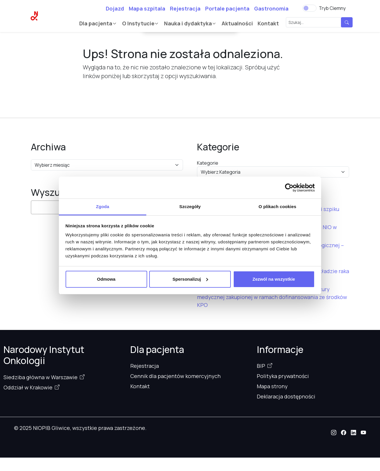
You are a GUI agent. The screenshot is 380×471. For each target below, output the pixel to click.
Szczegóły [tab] (189, 206)
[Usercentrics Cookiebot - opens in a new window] (289, 187)
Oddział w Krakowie (27, 387)
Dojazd (115, 8)
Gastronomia (271, 8)
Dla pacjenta (95, 23)
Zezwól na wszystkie (274, 279)
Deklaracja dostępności (286, 396)
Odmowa (106, 279)
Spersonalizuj (190, 279)
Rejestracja (185, 8)
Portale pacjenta (227, 8)
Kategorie (207, 163)
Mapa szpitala (147, 8)
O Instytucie (138, 23)
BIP (261, 365)
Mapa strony (272, 386)
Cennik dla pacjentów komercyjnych (175, 375)
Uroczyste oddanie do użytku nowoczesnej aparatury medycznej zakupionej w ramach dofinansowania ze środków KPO (272, 297)
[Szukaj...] (313, 22)
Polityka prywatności (283, 375)
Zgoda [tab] (102, 206)
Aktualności (237, 23)
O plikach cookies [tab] (277, 206)
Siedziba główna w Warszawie (40, 377)
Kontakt (268, 23)
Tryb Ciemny (332, 8)
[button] (333, 432)
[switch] (309, 8)
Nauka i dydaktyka (188, 23)
